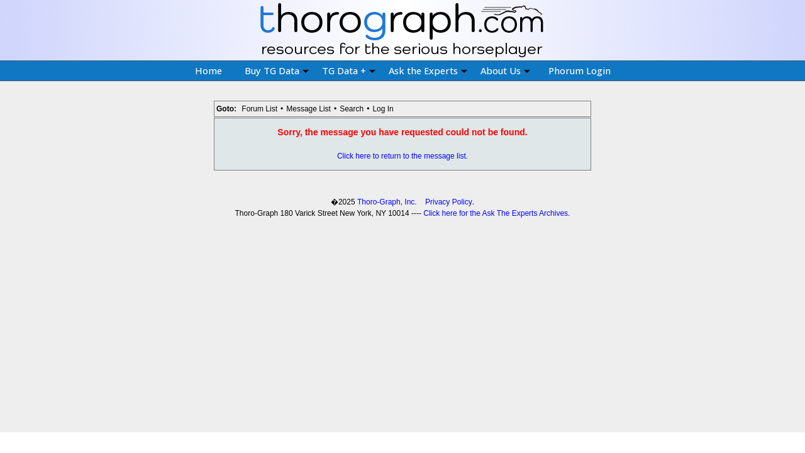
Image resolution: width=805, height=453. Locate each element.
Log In (382, 108)
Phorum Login (579, 70)
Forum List (259, 108)
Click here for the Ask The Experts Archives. (496, 213)
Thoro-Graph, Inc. (387, 202)
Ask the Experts (428, 70)
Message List (308, 108)
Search (352, 108)
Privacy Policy (448, 202)
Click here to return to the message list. (402, 156)
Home (208, 70)
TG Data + (348, 70)
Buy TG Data (277, 70)
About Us (505, 70)
